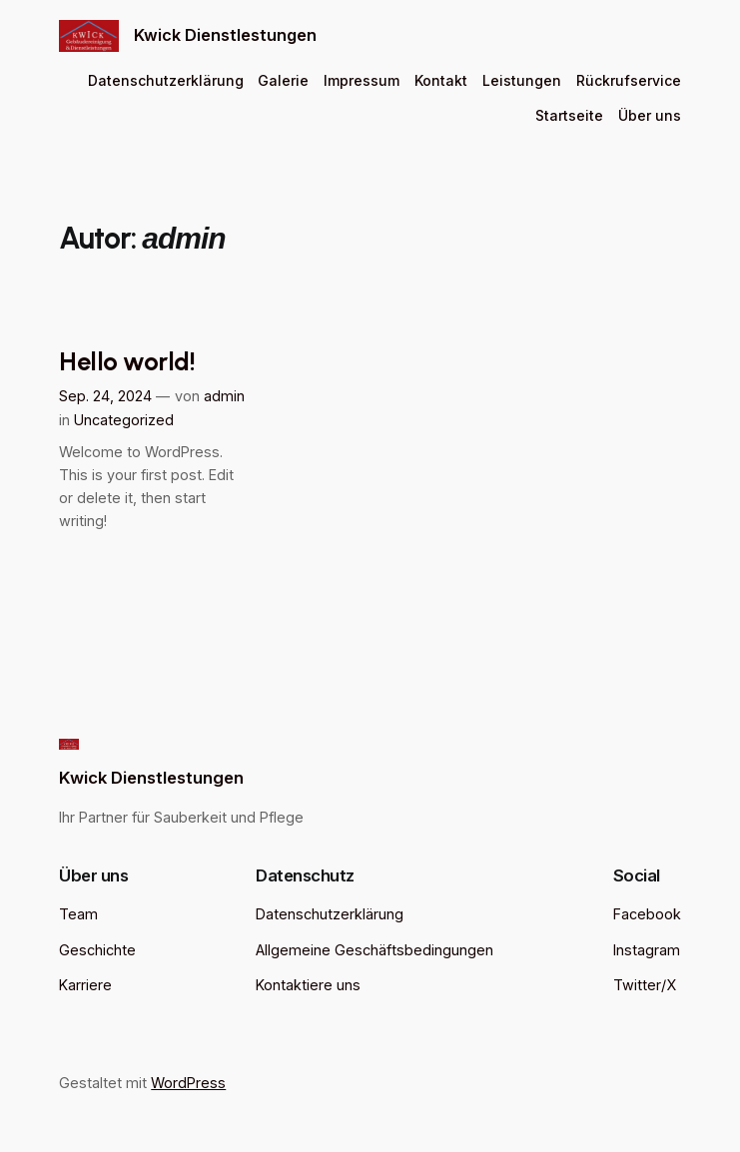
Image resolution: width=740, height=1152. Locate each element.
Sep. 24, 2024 (105, 395)
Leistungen (521, 80)
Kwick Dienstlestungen (225, 35)
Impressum (361, 80)
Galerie (283, 80)
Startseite (569, 115)
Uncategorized (124, 419)
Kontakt (440, 80)
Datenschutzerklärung (166, 80)
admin (224, 395)
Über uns (649, 115)
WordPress (188, 1082)
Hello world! (127, 361)
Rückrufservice (628, 80)
